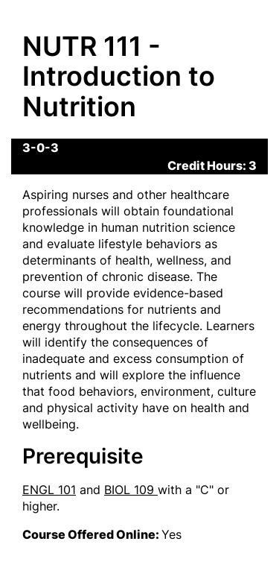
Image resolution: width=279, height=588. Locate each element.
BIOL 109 (131, 489)
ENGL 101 (49, 489)
